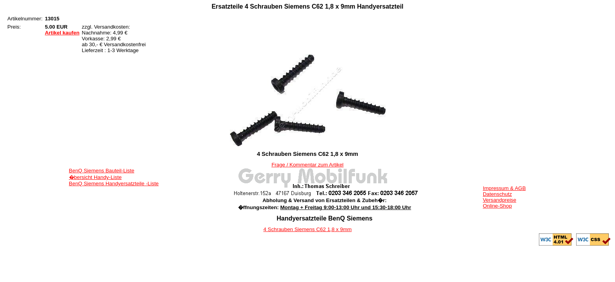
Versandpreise (499, 200)
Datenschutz (497, 194)
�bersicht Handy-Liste (95, 177)
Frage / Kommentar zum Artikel (307, 165)
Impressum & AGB (504, 188)
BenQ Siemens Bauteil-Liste (102, 171)
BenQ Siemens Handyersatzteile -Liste (114, 183)
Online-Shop (497, 206)
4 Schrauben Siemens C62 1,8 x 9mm (307, 229)
